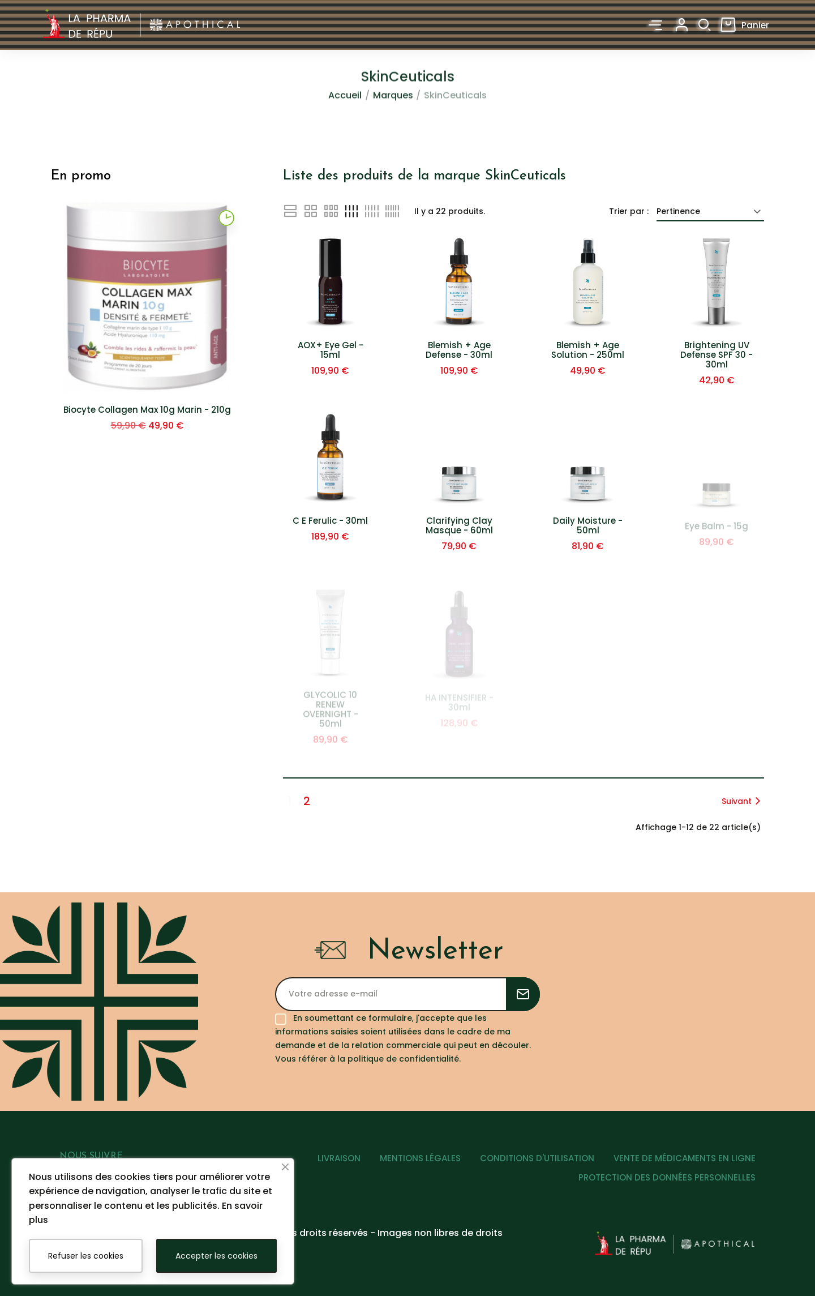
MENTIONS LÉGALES (420, 1158)
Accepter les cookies (216, 1255)
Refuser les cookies (85, 1255)
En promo (81, 176)
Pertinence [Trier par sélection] (710, 211)
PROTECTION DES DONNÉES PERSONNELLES (667, 1177)
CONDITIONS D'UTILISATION (537, 1158)
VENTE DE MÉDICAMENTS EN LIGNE (685, 1158)
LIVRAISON (339, 1158)
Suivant (743, 801)
